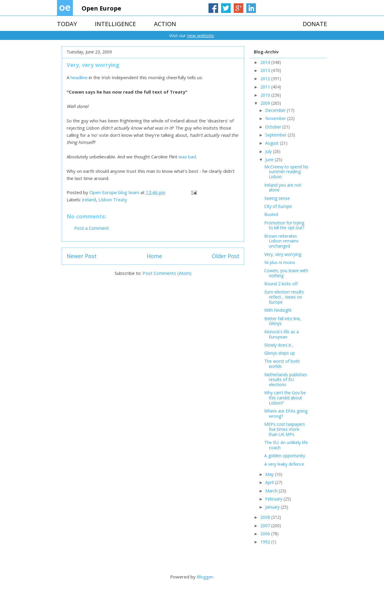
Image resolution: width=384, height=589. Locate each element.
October (273, 127)
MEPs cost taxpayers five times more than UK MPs (284, 429)
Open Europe (101, 8)
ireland (89, 200)
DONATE (315, 24)
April (270, 482)
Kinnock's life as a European (281, 334)
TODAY (67, 24)
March (272, 491)
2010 (265, 95)
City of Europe (278, 206)
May (270, 474)
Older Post (225, 256)
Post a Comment (91, 228)
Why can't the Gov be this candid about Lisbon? (285, 398)
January (273, 507)
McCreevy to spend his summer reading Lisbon (286, 172)
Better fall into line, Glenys (282, 321)
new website (200, 35)
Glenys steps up (279, 353)
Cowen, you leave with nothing (286, 273)
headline (79, 77)
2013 (265, 70)
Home (154, 256)
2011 (265, 87)
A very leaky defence (284, 464)
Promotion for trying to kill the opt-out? (284, 225)
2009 (265, 103)
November (276, 118)
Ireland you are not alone (282, 187)
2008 (265, 517)
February (274, 499)
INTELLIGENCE (115, 24)
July (269, 151)
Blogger (205, 577)
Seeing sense (277, 198)
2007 (265, 525)
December (276, 110)
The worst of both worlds (282, 363)
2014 (265, 62)
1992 (265, 542)
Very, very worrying (282, 254)
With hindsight (278, 310)
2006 (265, 533)
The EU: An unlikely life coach (286, 445)
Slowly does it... (279, 345)
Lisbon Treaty (112, 200)
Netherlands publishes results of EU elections (285, 380)
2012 (265, 78)
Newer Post (82, 256)
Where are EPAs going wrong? (286, 413)
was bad (187, 157)
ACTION (165, 24)
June (270, 159)
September (276, 135)
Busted (271, 214)
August (272, 143)
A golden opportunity (284, 455)
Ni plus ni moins (279, 262)
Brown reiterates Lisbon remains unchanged (281, 241)
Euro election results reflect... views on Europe (284, 297)
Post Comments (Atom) (166, 273)
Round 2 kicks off (281, 284)
